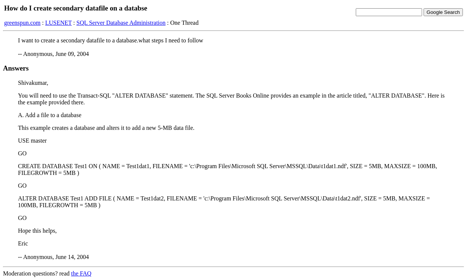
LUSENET (58, 23)
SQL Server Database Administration (121, 23)
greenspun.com (22, 23)
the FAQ (81, 273)
